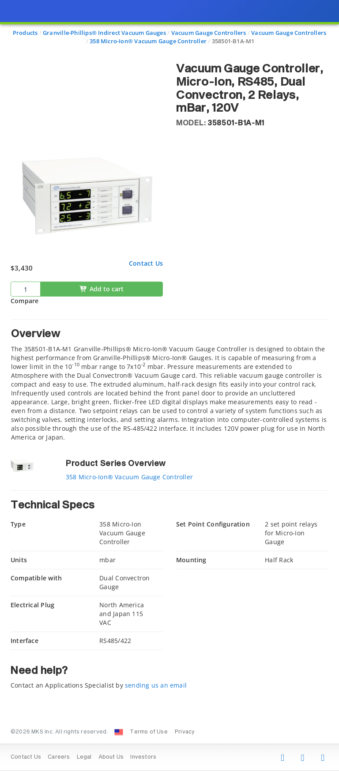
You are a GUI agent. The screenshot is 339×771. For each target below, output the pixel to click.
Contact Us (146, 263)
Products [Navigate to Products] (25, 33)
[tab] (169, 380)
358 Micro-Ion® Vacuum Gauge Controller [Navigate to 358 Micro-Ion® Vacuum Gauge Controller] (148, 41)
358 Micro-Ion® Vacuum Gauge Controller (129, 477)
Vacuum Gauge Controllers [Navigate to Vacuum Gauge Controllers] (208, 33)
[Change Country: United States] (118, 732)
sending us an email (156, 685)
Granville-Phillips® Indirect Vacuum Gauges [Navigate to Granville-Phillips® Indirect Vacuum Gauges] (104, 33)
